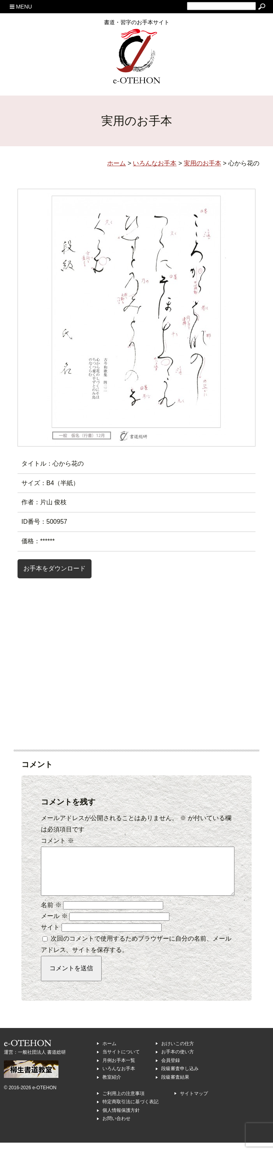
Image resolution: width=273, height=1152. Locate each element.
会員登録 (170, 1069)
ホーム (109, 1053)
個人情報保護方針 (121, 1119)
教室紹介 (111, 1086)
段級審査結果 (175, 1086)
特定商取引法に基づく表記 (130, 1111)
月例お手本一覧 (118, 1069)
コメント (57, 840)
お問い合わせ (116, 1128)
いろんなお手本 (118, 1078)
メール (54, 925)
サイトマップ (194, 1103)
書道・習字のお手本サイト (136, 22)
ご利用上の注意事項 (123, 1103)
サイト (50, 936)
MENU (21, 7)
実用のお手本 (202, 163)
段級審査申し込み (180, 1078)
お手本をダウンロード (54, 568)
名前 (51, 914)
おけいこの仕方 (177, 1053)
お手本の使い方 (177, 1061)
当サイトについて (121, 1061)
